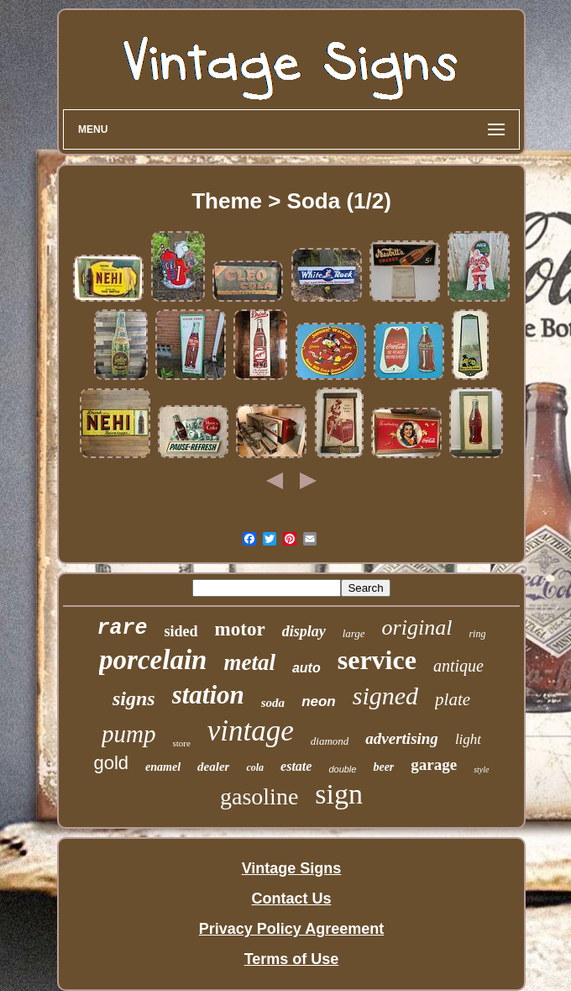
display (304, 631)
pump (128, 733)
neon (318, 701)
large (354, 633)
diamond (330, 741)
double (342, 769)
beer (383, 767)
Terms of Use (291, 959)
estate (296, 766)
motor (240, 629)
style (481, 769)
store (181, 743)
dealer (213, 766)
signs (134, 698)
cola (255, 767)
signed (385, 695)
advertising (401, 738)
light (468, 739)
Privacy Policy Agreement (291, 928)
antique (458, 665)
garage (434, 764)
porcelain (153, 660)
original (417, 627)
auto (306, 668)
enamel (163, 767)
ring (477, 634)
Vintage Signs (292, 868)
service (377, 660)
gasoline (259, 796)
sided (181, 631)
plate (452, 699)
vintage (250, 730)
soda (273, 702)
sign (339, 793)
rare (122, 628)
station (208, 694)
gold (110, 762)
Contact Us (291, 898)
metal (249, 662)
